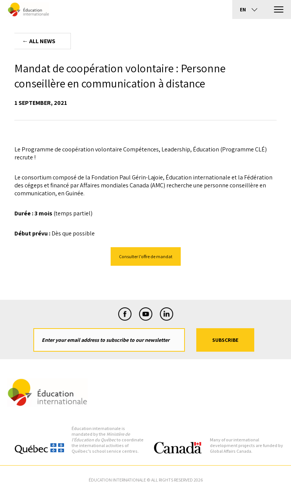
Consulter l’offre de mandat (145, 256)
